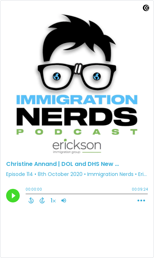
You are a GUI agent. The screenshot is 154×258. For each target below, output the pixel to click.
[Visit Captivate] (146, 9)
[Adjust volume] (64, 200)
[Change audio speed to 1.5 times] (53, 200)
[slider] (27, 194)
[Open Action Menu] (141, 200)
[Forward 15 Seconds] (42, 200)
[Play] (13, 195)
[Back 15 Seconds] (31, 200)
